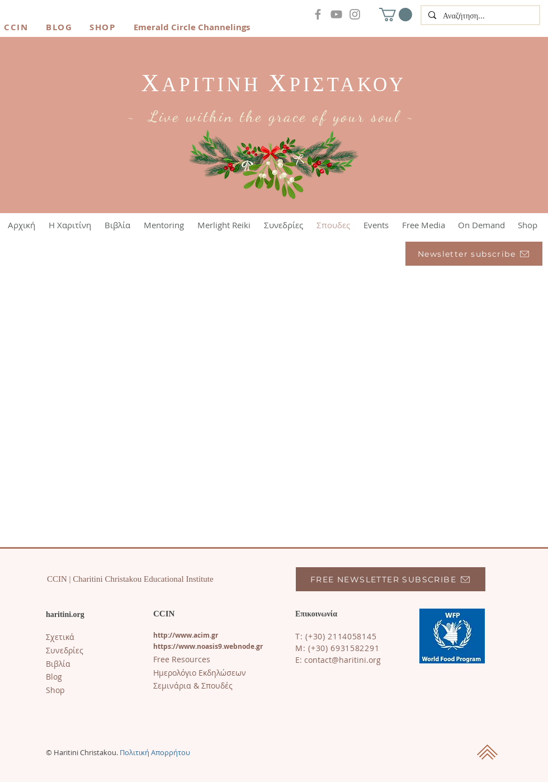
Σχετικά (60, 637)
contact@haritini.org (342, 659)
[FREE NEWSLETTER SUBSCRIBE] (390, 579)
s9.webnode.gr (239, 646)
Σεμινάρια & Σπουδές (193, 685)
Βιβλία (58, 663)
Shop (55, 690)
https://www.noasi (184, 646)
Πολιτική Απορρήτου (155, 752)
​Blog (54, 676)
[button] (395, 14)
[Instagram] (355, 14)
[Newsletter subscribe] (473, 254)
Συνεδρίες (64, 650)
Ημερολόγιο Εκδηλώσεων (199, 672)
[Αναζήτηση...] (479, 16)
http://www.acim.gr (185, 635)
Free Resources (181, 659)
